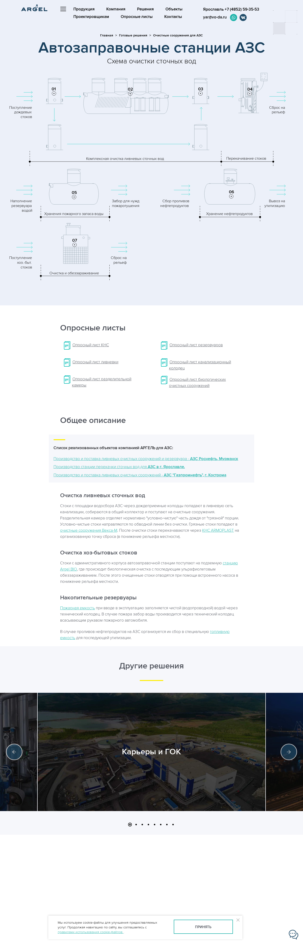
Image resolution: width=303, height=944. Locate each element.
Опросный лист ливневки (95, 362)
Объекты (174, 9)
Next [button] (289, 752)
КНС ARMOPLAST (218, 530)
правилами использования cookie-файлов (91, 932)
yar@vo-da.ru (212, 17)
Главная (106, 35)
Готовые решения (133, 35)
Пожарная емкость (77, 608)
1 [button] (130, 824)
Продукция (84, 9)
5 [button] (154, 824)
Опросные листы (137, 16)
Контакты (173, 16)
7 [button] (167, 824)
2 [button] (136, 824)
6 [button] (161, 824)
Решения (145, 9)
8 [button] (173, 824)
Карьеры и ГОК (151, 752)
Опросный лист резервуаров (196, 345)
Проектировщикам (91, 16)
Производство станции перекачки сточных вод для (119, 467)
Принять (203, 927)
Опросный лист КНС (90, 345)
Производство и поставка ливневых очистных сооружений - (139, 475)
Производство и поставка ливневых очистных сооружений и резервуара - (145, 459)
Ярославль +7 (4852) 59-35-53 (229, 9)
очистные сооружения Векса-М (88, 530)
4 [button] (148, 824)
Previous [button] (14, 752)
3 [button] (142, 824)
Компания (115, 9)
